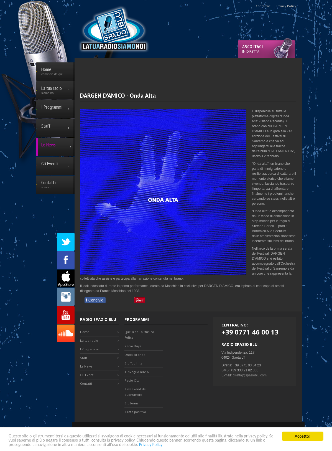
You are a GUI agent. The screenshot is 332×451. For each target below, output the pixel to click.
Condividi (95, 300)
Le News (86, 366)
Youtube (66, 315)
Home (84, 332)
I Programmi (89, 349)
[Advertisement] (188, 70)
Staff (83, 358)
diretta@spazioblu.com (250, 375)
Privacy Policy (221, 444)
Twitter (66, 242)
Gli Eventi (87, 375)
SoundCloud (66, 333)
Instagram (66, 297)
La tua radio (89, 340)
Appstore (66, 278)
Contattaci (263, 6)
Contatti (86, 383)
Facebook (66, 260)
